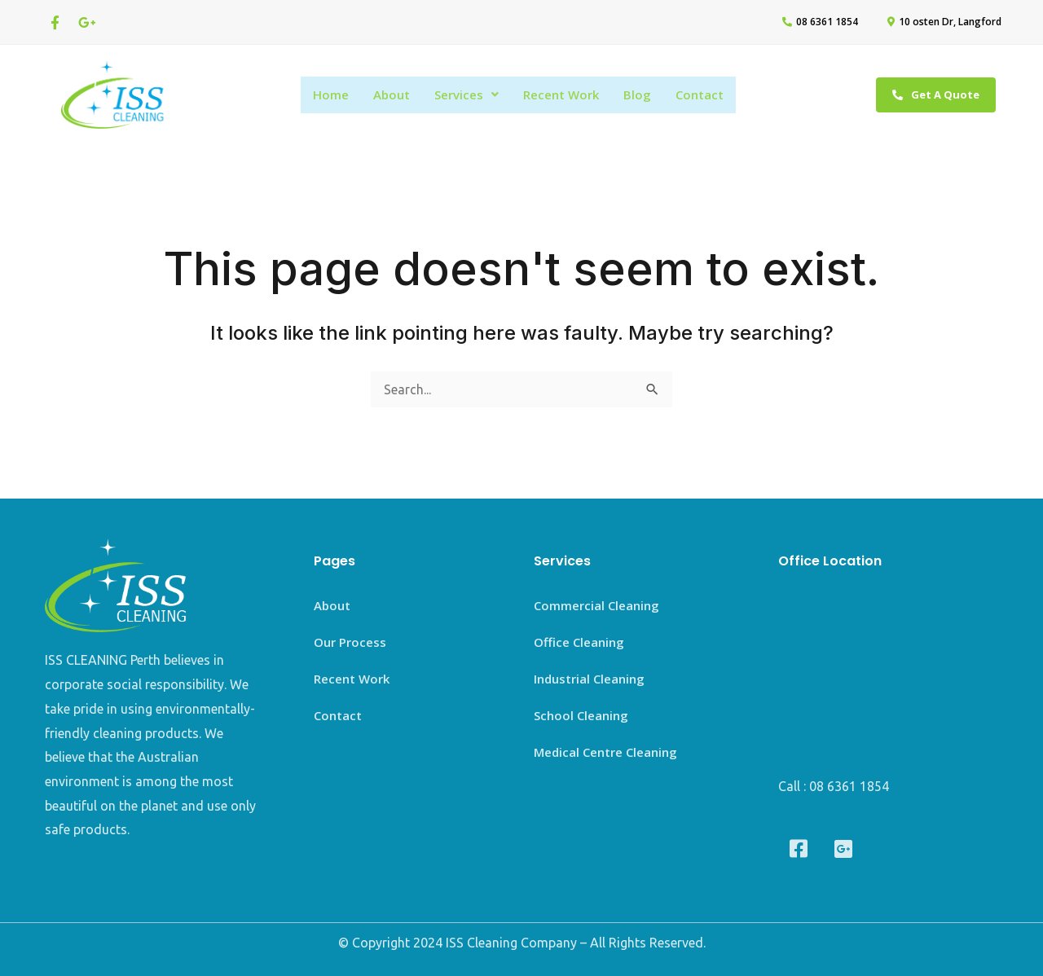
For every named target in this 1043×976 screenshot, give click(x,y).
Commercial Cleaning (596, 605)
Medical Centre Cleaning (605, 752)
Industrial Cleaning (589, 678)
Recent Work (561, 94)
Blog (637, 94)
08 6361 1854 (849, 786)
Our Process (350, 642)
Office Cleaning (579, 642)
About (391, 94)
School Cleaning (581, 715)
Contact (700, 94)
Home (331, 94)
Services (466, 94)
